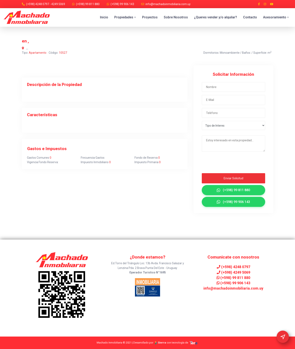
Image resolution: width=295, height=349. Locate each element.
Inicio (104, 17)
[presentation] (226, 163)
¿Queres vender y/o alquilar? (215, 17)
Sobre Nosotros (176, 17)
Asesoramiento (276, 17)
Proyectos (150, 17)
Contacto (250, 17)
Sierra (160, 342)
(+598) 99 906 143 (122, 4)
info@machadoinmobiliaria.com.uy (168, 4)
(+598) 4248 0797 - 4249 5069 (45, 4)
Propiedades (125, 17)
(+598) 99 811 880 (88, 4)
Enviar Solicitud (233, 178)
